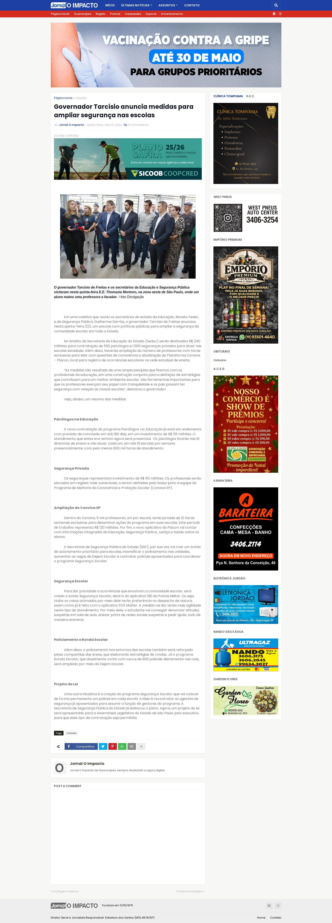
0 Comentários (138, 125)
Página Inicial (60, 14)
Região (100, 14)
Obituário (219, 360)
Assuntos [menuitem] (167, 5)
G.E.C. (250, 96)
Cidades (81, 98)
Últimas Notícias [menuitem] (135, 5)
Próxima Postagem (190, 891)
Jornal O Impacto (87, 763)
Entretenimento (172, 14)
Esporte (151, 14)
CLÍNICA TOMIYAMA (228, 96)
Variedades (133, 14)
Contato (275, 918)
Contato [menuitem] (192, 5)
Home (261, 918)
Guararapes (82, 14)
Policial (115, 14)
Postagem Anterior (66, 891)
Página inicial (63, 98)
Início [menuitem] (110, 5)
